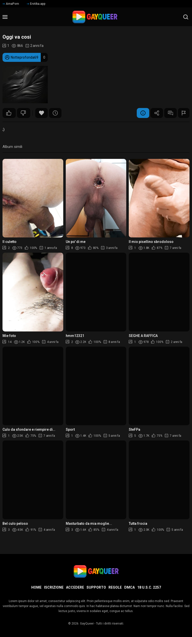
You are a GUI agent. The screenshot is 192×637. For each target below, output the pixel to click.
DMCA (129, 587)
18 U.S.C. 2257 (149, 587)
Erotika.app (36, 3)
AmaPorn (10, 3)
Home (36, 587)
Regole (115, 587)
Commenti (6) (170, 112)
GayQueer (87, 623)
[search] (186, 17)
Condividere (156, 112)
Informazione (143, 112)
